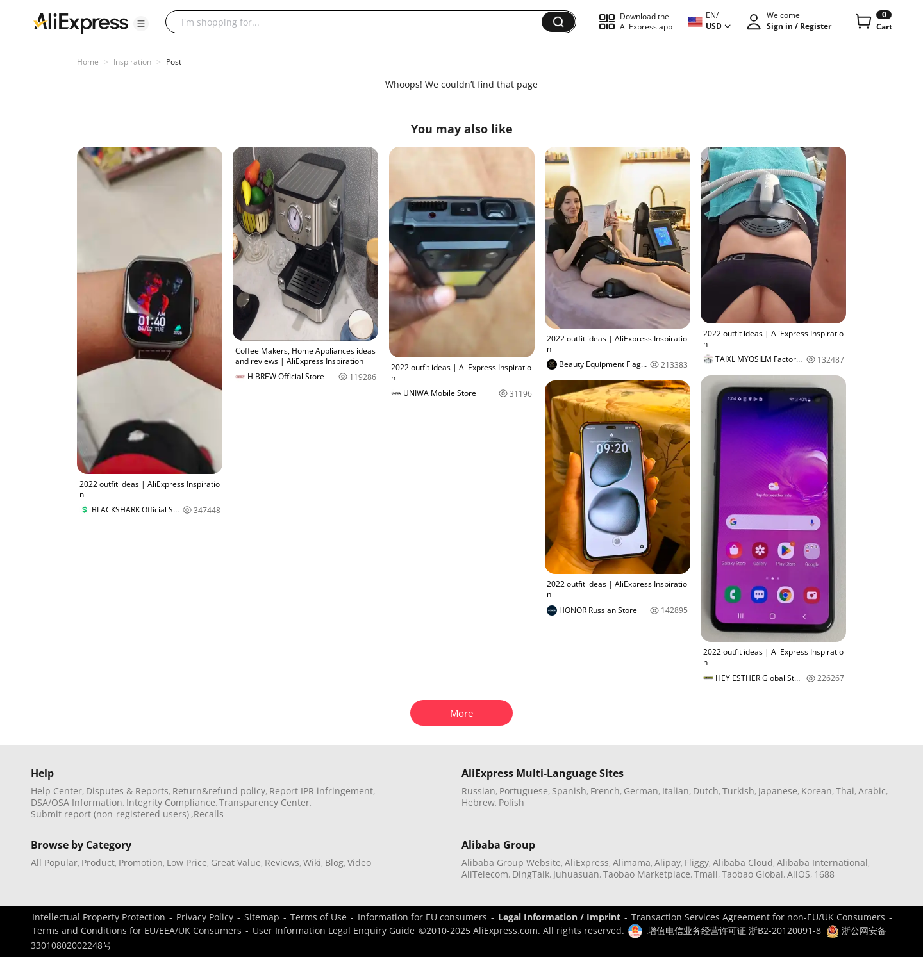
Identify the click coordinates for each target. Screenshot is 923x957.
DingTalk (530, 874)
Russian (478, 791)
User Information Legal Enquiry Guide (334, 930)
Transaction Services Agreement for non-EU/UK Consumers (758, 917)
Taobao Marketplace (646, 874)
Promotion (141, 862)
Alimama (632, 862)
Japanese (777, 791)
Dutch (706, 791)
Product (98, 862)
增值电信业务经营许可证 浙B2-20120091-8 (734, 930)
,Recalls (207, 814)
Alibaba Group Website (511, 862)
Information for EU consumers (422, 917)
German (641, 791)
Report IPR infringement (321, 791)
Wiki (312, 862)
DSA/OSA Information (76, 802)
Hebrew (478, 802)
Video (359, 862)
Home (88, 61)
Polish (511, 802)
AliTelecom (485, 874)
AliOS (798, 874)
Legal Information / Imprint (559, 917)
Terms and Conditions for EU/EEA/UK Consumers (137, 930)
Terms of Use (318, 917)
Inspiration (132, 61)
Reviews (282, 862)
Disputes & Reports (127, 791)
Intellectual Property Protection (98, 917)
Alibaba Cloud (743, 862)
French (605, 791)
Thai (845, 791)
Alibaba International (822, 862)
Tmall (706, 874)
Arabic (872, 791)
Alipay (667, 862)
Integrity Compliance (170, 802)
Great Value (236, 862)
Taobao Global (752, 874)
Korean (816, 791)
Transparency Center (264, 802)
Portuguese (523, 791)
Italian (675, 791)
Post (173, 61)
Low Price (187, 862)
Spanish (569, 791)
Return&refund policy (218, 791)
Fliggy (697, 862)
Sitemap (261, 917)
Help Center (56, 791)
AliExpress (587, 862)
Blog (334, 862)
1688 (824, 874)
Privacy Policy (204, 917)
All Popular (54, 862)
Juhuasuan (576, 874)
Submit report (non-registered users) (110, 814)
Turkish (738, 791)
